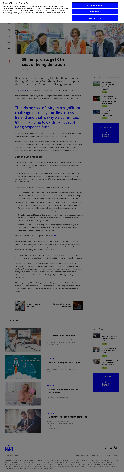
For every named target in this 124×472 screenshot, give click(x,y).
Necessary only (95, 11)
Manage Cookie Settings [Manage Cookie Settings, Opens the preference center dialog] (94, 5)
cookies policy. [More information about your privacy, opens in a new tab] (33, 14)
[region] (62, 11)
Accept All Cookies (95, 18)
